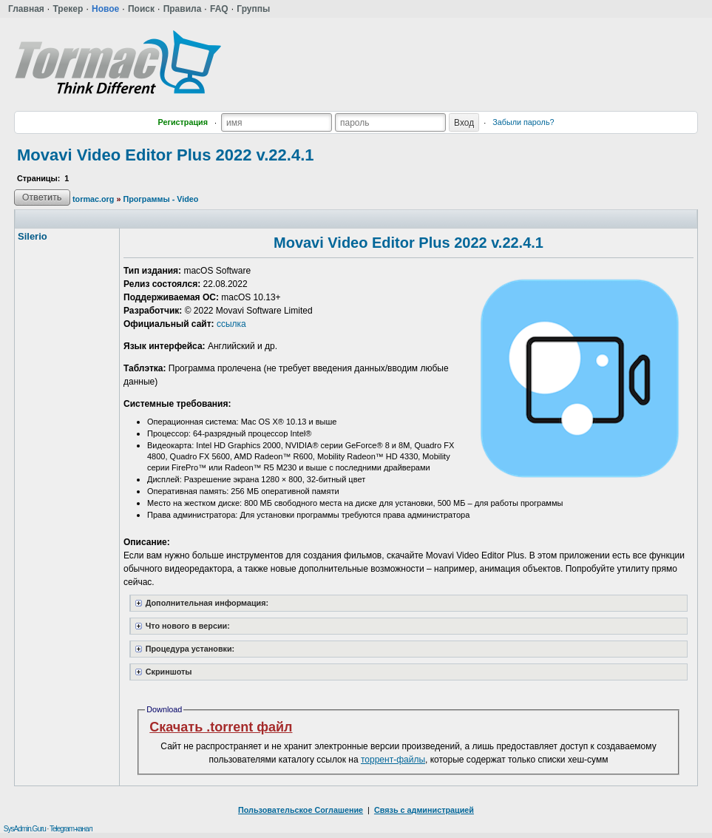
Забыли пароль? (523, 122)
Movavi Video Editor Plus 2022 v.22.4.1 (165, 155)
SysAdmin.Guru (25, 829)
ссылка (231, 324)
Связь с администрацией (424, 809)
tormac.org (93, 199)
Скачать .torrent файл (220, 727)
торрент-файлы (393, 759)
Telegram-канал (71, 829)
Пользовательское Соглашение (300, 809)
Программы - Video (160, 199)
